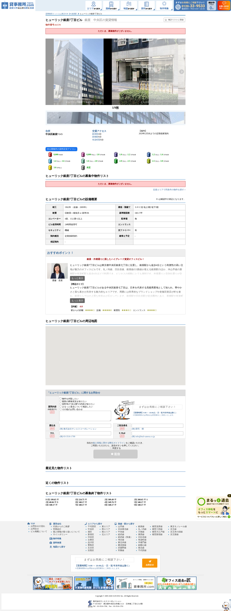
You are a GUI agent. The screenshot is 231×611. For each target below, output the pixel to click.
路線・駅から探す (126, 524)
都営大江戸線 (158, 532)
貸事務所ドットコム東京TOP (57, 14)
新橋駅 (95, 137)
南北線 (141, 548)
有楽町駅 (96, 140)
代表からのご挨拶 (61, 526)
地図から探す (59, 547)
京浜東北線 (123, 529)
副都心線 (142, 545)
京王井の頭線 (176, 532)
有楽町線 (142, 540)
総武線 (121, 534)
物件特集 (57, 538)
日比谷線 (142, 537)
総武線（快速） (125, 537)
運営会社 (57, 524)
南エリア (106, 532)
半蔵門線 (142, 542)
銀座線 (141, 526)
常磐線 (121, 550)
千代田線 (142, 550)
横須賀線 (122, 545)
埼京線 (121, 540)
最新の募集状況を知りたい (73, 401)
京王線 (173, 529)
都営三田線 (157, 529)
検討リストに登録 (176, 20)
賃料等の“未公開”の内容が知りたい (77, 404)
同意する (115, 448)
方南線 (141, 532)
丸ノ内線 (142, 529)
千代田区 (92, 526)
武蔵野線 (122, 548)
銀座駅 (74, 14)
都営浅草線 (157, 526)
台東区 (91, 540)
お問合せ (35, 529)
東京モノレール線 (178, 526)
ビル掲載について (39, 531)
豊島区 (91, 545)
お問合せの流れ (38, 526)
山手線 (121, 526)
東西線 (141, 534)
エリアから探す (95, 524)
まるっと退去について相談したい (76, 407)
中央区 (91, 529)
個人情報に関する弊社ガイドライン (109, 443)
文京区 (91, 548)
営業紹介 (57, 529)
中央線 (121, 532)
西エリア (106, 529)
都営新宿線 (157, 534)
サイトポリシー (60, 534)
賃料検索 (57, 543)
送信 (115, 454)
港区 (90, 532)
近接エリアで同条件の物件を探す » (169, 190)
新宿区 (91, 534)
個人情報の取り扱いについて (66, 532)
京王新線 (174, 534)
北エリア (106, 534)
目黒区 (91, 550)
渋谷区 (91, 537)
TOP (33, 524)
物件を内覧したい (69, 399)
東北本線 (122, 542)
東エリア (106, 526)
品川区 (91, 542)
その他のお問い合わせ (71, 409)
